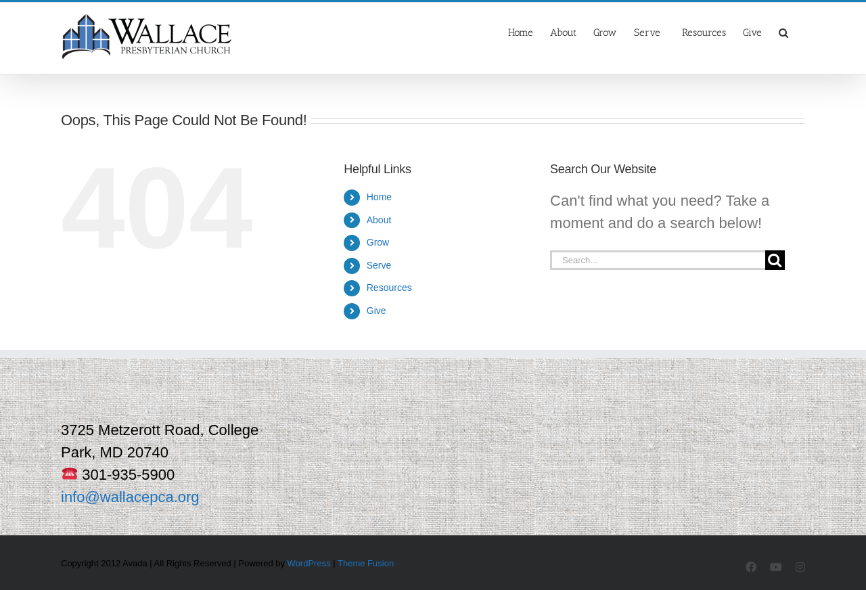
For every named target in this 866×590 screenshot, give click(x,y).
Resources (389, 287)
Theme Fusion (366, 563)
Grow (378, 242)
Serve (379, 265)
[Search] (775, 260)
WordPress (309, 563)
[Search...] (657, 260)
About (379, 219)
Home (379, 196)
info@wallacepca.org (130, 497)
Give (376, 310)
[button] (783, 32)
